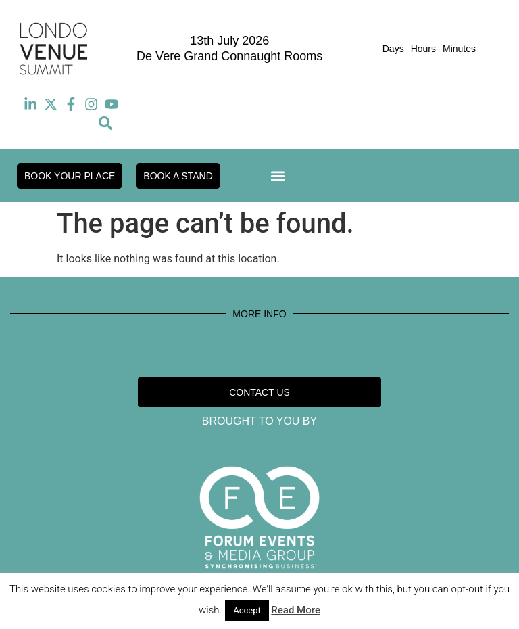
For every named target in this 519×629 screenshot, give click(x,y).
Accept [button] (247, 610)
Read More (295, 610)
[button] (105, 123)
